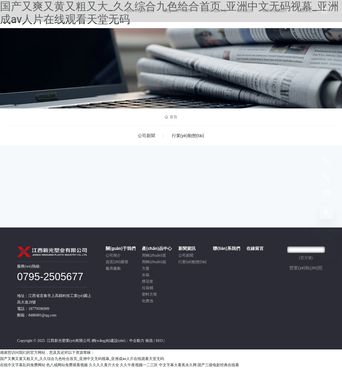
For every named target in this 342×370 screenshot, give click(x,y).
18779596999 (38, 310)
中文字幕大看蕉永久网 (178, 366)
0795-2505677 (50, 278)
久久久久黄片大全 (104, 366)
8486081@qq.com (42, 317)
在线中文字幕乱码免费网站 (22, 366)
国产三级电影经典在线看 (218, 366)
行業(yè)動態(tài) (189, 136)
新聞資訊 (171, 71)
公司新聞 (145, 136)
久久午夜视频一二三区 (139, 366)
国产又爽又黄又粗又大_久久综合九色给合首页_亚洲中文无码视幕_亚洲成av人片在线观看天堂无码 (82, 360)
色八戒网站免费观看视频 (67, 366)
